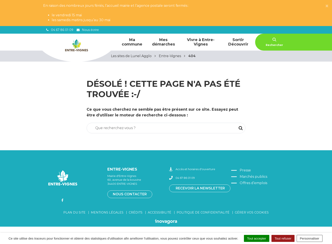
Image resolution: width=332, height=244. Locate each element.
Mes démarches (163, 42)
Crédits (135, 212)
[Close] (327, 6)
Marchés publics (253, 177)
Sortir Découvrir (238, 42)
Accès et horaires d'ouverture (192, 169)
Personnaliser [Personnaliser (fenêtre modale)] (309, 238)
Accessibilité (159, 212)
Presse (245, 170)
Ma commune (132, 42)
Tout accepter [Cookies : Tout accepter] (256, 238)
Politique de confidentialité (203, 212)
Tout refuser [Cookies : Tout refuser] (283, 238)
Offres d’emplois (253, 183)
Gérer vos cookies (252, 212)
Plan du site (74, 212)
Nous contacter (130, 194)
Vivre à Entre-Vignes (200, 42)
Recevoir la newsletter (200, 188)
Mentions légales (107, 212)
